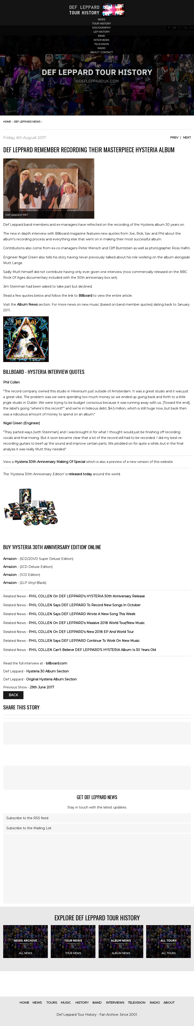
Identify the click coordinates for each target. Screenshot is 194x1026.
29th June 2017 (42, 687)
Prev (174, 137)
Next (187, 137)
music (66, 1002)
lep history (101, 31)
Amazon (10, 559)
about (168, 1002)
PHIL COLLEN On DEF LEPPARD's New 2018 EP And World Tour (81, 632)
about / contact (101, 52)
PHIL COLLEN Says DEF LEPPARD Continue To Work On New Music (84, 641)
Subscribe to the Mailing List (28, 828)
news (101, 19)
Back (13, 695)
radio (102, 48)
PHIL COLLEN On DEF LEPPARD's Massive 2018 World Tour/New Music (87, 623)
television (101, 44)
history (82, 1002)
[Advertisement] (97, 777)
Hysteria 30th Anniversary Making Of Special (50, 462)
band (101, 35)
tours (51, 1002)
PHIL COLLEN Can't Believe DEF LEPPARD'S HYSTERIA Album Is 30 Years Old (92, 650)
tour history (101, 23)
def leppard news (27, 121)
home (7, 121)
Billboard (85, 296)
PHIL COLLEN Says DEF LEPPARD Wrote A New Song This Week (82, 614)
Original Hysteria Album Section (51, 679)
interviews (101, 40)
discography (101, 27)
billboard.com (56, 663)
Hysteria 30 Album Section (47, 671)
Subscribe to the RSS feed (27, 818)
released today (80, 474)
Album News (27, 304)
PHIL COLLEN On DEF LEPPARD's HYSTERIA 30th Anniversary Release (87, 596)
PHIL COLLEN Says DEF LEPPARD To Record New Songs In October (84, 605)
